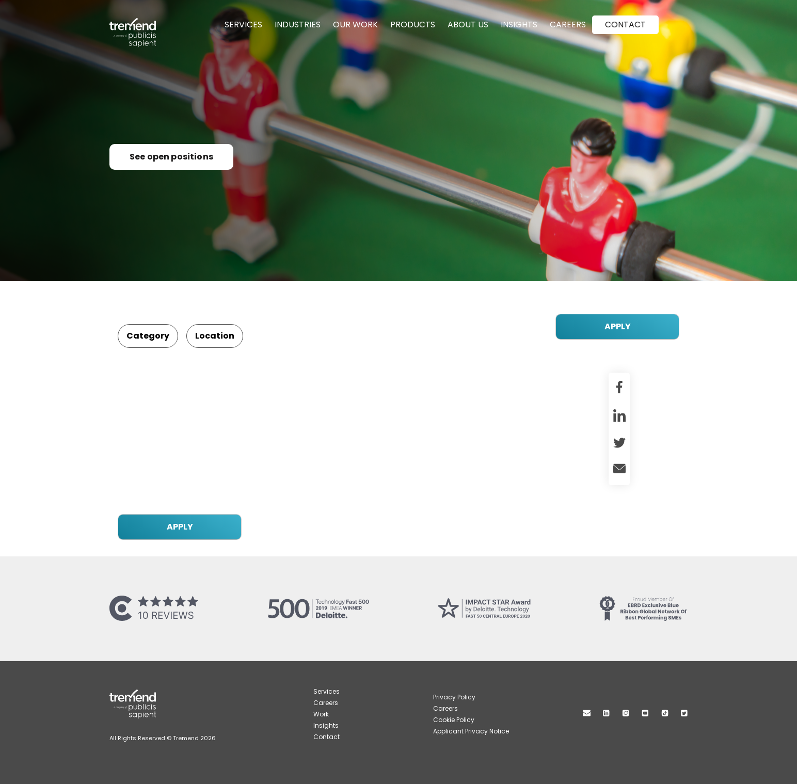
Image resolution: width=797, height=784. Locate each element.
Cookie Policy (453, 719)
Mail (587, 713)
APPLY (617, 326)
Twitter (684, 713)
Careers (568, 24)
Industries (298, 24)
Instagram (625, 713)
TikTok (664, 713)
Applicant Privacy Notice (471, 731)
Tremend (138, 22)
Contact (625, 24)
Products (412, 24)
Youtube (645, 713)
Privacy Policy (454, 697)
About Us (468, 24)
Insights (519, 24)
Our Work (355, 24)
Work (321, 714)
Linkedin (606, 713)
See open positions (171, 157)
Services (243, 24)
